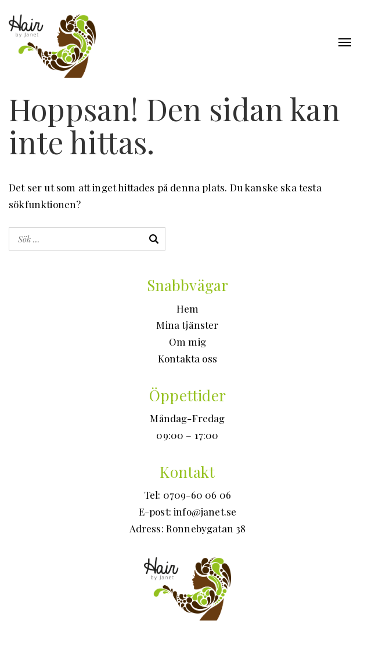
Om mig (187, 341)
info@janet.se (205, 511)
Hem (187, 308)
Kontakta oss (187, 358)
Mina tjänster (187, 324)
